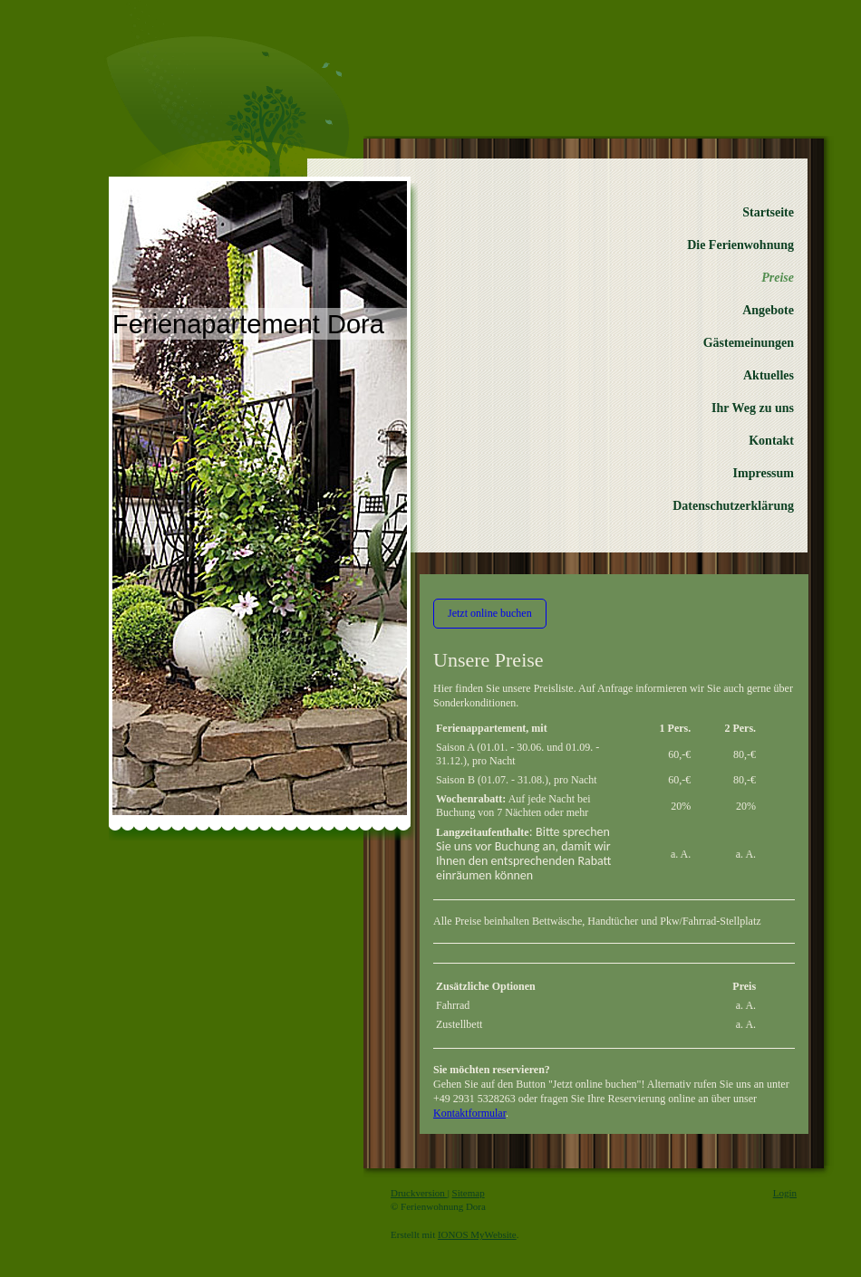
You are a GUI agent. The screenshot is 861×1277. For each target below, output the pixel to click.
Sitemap (468, 1192)
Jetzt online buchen (490, 613)
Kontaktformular (469, 1113)
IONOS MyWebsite (477, 1234)
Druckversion (419, 1192)
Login (785, 1192)
